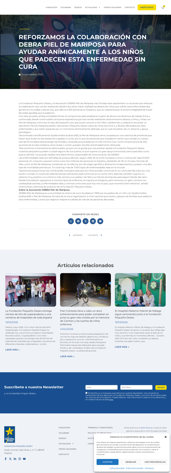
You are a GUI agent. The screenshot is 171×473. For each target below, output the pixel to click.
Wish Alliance (147, 428)
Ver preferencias (155, 462)
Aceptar (107, 462)
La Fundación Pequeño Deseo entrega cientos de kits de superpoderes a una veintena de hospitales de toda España (29, 314)
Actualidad (92, 7)
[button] (165, 437)
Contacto (130, 7)
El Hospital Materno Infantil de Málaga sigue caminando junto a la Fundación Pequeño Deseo (138, 314)
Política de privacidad (134, 468)
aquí (111, 399)
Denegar (131, 462)
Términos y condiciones (100, 428)
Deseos (78, 7)
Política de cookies (117, 468)
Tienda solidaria (112, 7)
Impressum (149, 468)
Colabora (66, 7)
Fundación (51, 7)
